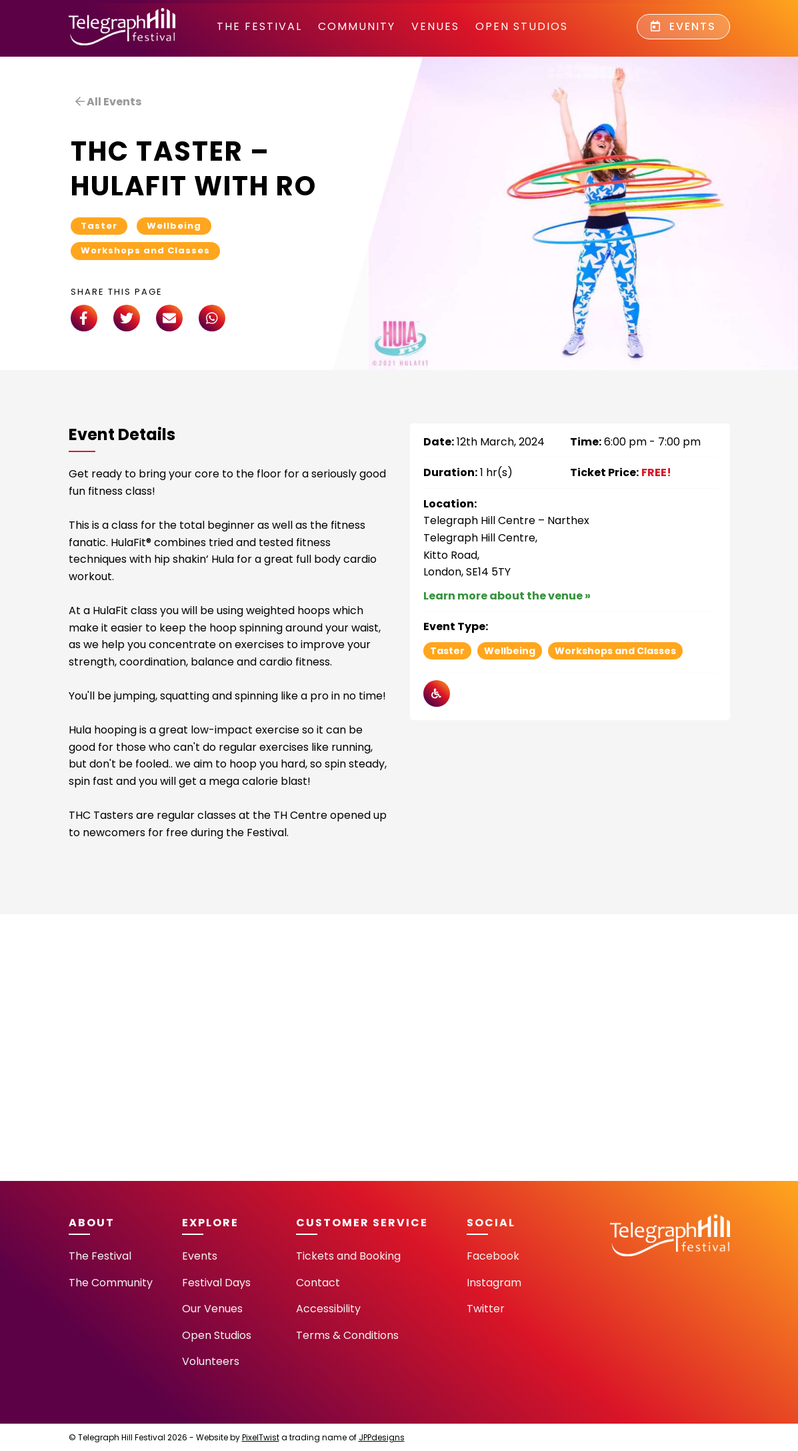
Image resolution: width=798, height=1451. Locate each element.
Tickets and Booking (348, 1256)
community (356, 26)
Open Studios (521, 26)
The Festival (259, 26)
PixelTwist (260, 1437)
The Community (111, 1282)
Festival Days (216, 1282)
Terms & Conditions (347, 1335)
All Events (108, 101)
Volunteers (210, 1361)
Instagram (494, 1282)
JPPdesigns (382, 1437)
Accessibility (328, 1308)
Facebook (493, 1256)
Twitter (486, 1308)
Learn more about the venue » (507, 595)
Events (683, 26)
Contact (318, 1282)
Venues (435, 26)
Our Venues (212, 1308)
